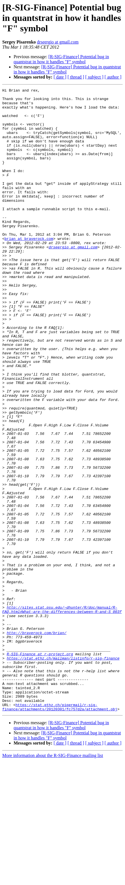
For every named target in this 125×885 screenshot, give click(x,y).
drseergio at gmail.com (58, 42)
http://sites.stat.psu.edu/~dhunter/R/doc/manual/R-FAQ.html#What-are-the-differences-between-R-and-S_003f (62, 714)
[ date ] (60, 77)
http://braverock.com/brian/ (37, 742)
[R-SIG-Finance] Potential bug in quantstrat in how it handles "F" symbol (61, 59)
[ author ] (113, 77)
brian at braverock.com (29, 269)
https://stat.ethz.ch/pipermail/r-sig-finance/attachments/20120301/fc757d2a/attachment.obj (59, 831)
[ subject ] (94, 77)
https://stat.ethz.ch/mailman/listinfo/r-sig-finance (63, 772)
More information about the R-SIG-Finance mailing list (52, 880)
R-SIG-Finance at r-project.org (40, 767)
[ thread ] (75, 77)
